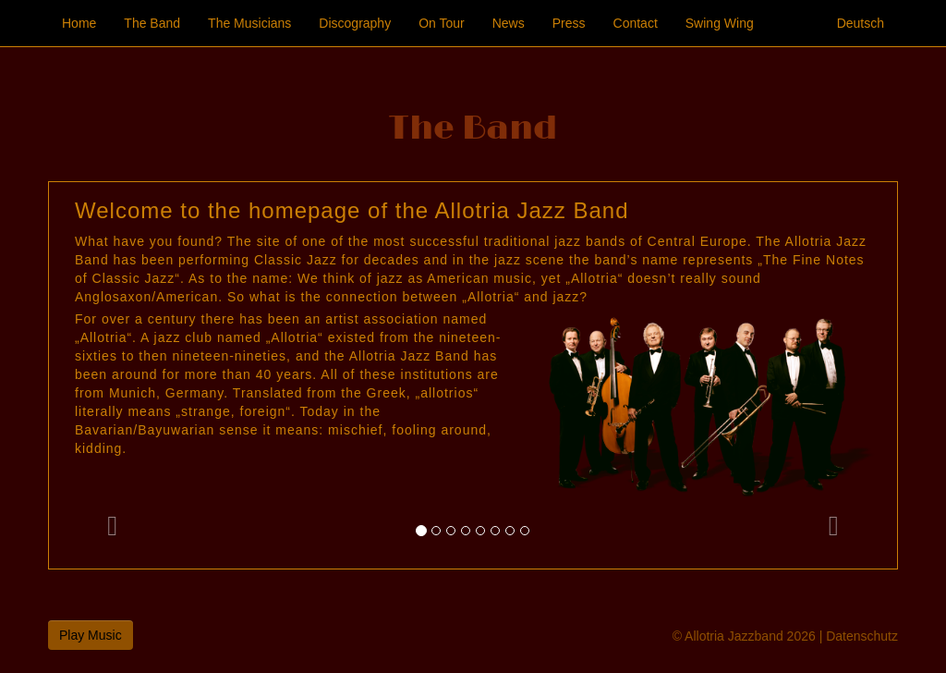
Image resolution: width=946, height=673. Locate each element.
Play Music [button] (90, 635)
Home (79, 23)
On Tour (441, 23)
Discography (355, 23)
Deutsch (860, 23)
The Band (152, 23)
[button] (112, 375)
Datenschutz (862, 636)
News (508, 23)
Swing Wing (719, 23)
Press (569, 23)
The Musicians (249, 23)
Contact (635, 23)
